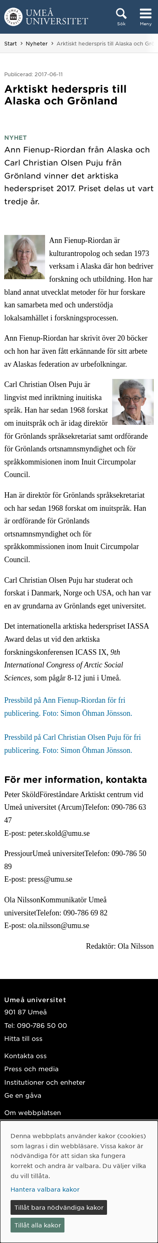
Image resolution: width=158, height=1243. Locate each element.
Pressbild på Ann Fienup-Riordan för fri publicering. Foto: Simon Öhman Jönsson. (68, 707)
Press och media (31, 1068)
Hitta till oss (23, 1038)
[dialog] (79, 1181)
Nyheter (37, 43)
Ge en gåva (22, 1095)
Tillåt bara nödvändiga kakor (59, 1207)
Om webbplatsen (32, 1112)
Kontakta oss (25, 1055)
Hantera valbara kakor (45, 1189)
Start (10, 43)
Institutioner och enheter (44, 1082)
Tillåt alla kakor (37, 1225)
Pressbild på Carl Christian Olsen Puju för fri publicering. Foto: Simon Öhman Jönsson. (72, 744)
